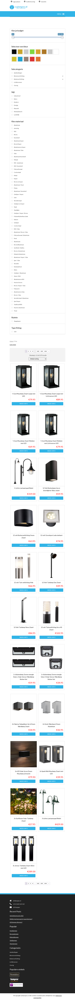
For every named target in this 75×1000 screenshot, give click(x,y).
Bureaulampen (14, 934)
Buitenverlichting (15, 959)
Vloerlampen (13, 944)
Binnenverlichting (15, 955)
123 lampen (15, 907)
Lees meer (13, 344)
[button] (59, 14)
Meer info (24, 403)
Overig (12, 965)
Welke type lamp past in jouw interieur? (21, 919)
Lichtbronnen (14, 962)
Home (11, 341)
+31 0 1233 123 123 (17, 904)
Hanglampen (13, 931)
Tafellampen (13, 940)
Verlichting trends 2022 (16, 916)
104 (45, 351)
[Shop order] (37, 359)
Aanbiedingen (14, 952)
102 (38, 351)
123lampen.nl (15, 901)
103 (42, 351)
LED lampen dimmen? (16, 922)
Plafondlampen (14, 937)
